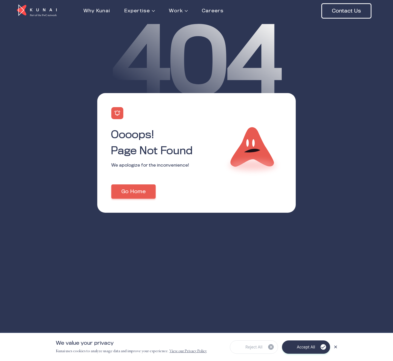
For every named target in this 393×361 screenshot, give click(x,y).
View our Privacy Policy (188, 351)
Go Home (133, 191)
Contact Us (346, 11)
